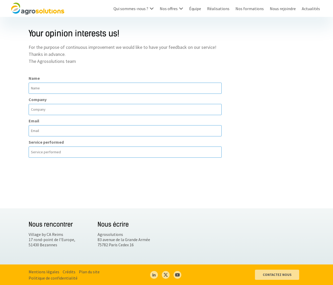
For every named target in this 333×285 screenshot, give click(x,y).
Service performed (46, 142)
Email (34, 120)
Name (34, 78)
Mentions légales (44, 271)
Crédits (69, 271)
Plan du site (89, 271)
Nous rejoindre (283, 8)
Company (38, 99)
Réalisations (218, 8)
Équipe (195, 8)
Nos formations (249, 8)
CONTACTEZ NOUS (277, 275)
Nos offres (169, 8)
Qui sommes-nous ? (130, 8)
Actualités (311, 8)
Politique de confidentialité (53, 278)
